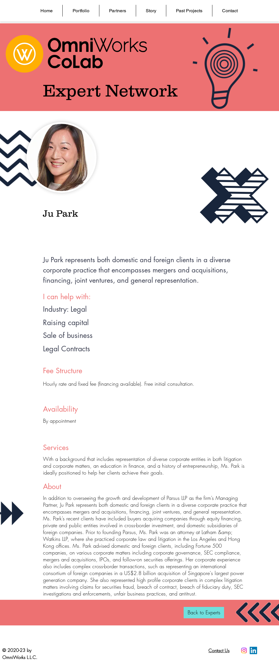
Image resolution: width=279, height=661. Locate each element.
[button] (80, 11)
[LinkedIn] (253, 650)
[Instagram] (244, 650)
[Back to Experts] (204, 612)
